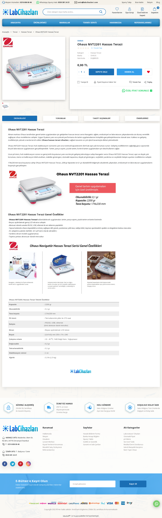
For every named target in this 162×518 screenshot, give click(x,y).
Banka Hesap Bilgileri (91, 436)
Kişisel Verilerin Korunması (53, 444)
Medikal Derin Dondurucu (133, 444)
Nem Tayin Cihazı (130, 450)
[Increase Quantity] (84, 72)
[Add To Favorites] (148, 72)
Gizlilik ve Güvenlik (90, 442)
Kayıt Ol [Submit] (133, 484)
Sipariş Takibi (88, 439)
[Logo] (20, 12)
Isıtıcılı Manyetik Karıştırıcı (133, 447)
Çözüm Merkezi (48, 442)
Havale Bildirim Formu (91, 434)
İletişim (150, 2)
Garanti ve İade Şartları (92, 444)
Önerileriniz (142, 118)
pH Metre (127, 439)
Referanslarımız (48, 450)
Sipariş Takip (126, 2)
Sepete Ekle (101, 72)
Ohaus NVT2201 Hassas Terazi (20, 146)
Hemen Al (129, 72)
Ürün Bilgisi (20, 118)
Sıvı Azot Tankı (129, 442)
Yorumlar (61, 118)
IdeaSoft (66, 516)
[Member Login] (129, 12)
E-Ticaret (75, 516)
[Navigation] (40, 22)
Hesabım (46, 439)
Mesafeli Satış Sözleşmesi (52, 447)
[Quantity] (81, 72)
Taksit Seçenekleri (101, 118)
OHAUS (93, 55)
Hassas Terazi (96, 53)
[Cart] (154, 12)
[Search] (74, 12)
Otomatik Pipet (129, 436)
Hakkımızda (47, 434)
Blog (158, 2)
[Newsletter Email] (92, 484)
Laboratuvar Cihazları (132, 434)
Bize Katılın (139, 2)
